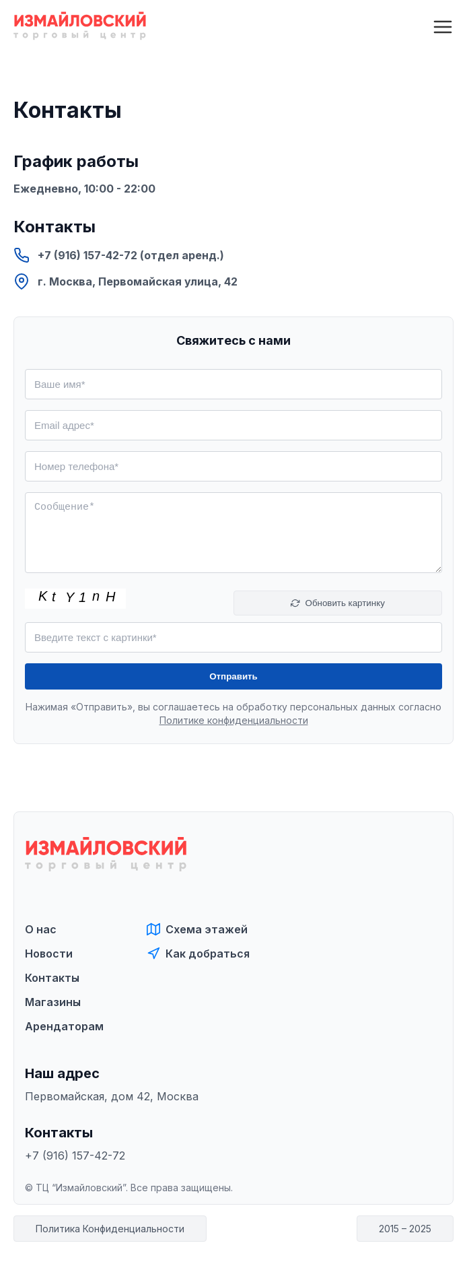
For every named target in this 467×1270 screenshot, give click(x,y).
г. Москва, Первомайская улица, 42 (125, 281)
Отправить (233, 676)
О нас (41, 929)
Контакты (52, 977)
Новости (49, 953)
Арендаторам (64, 1026)
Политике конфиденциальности (233, 720)
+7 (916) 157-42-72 (75, 1155)
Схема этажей (197, 929)
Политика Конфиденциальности (110, 1228)
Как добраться (198, 953)
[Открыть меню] (443, 27)
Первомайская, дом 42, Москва (112, 1096)
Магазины (53, 1002)
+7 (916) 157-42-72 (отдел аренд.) (118, 255)
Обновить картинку (338, 603)
